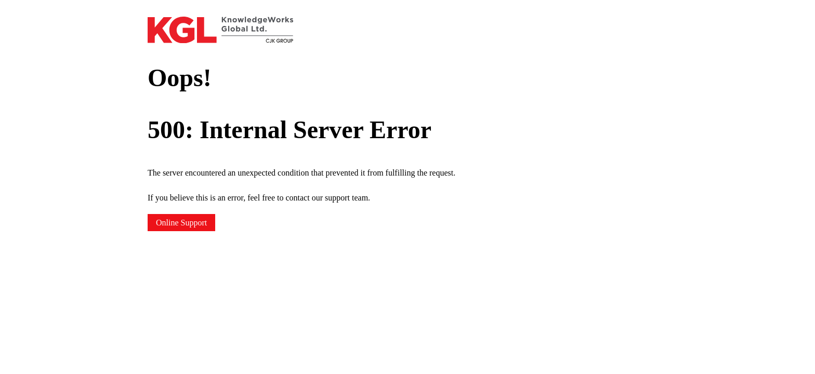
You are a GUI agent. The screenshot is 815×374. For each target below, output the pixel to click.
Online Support (181, 222)
